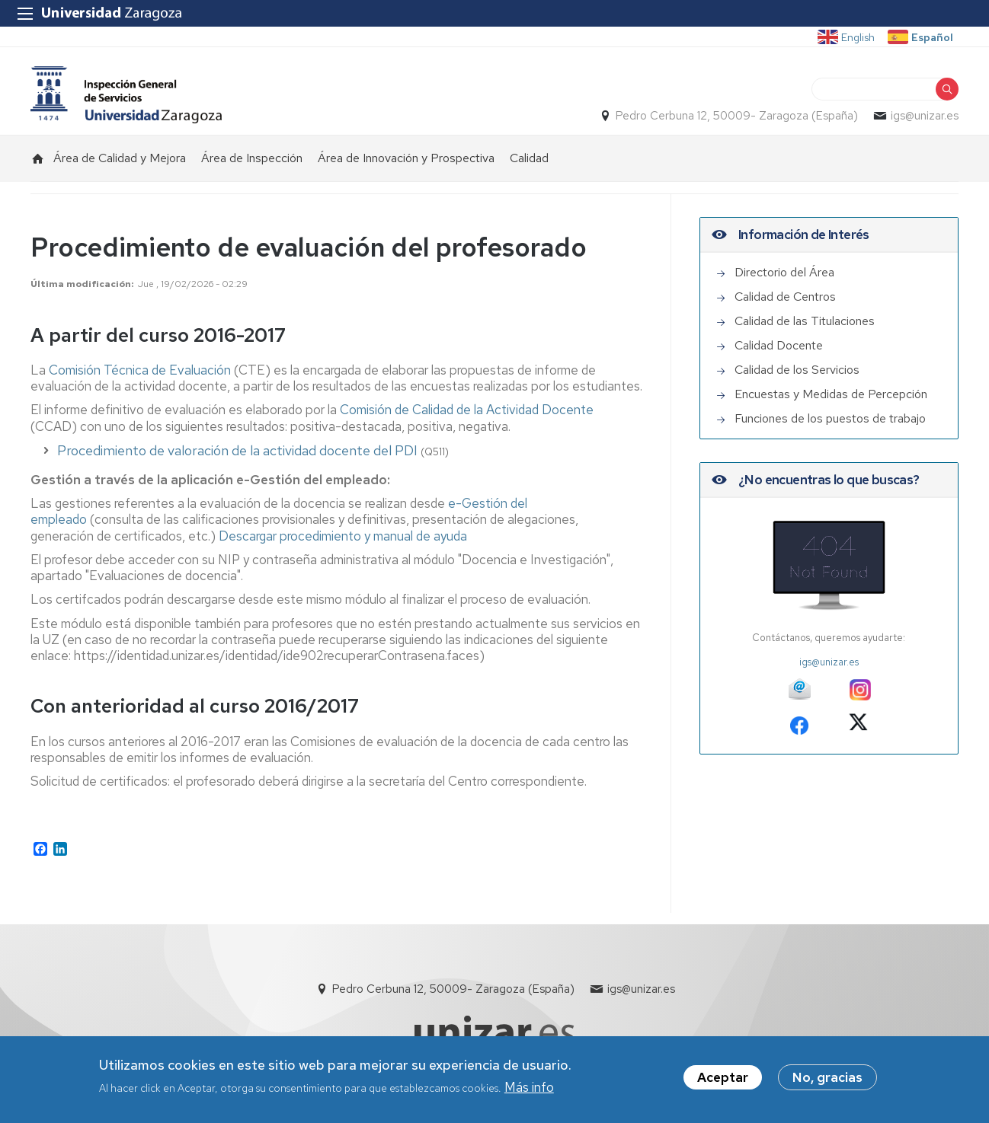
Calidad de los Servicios (797, 370)
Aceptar (722, 1078)
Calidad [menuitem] (529, 158)
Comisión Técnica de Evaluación (140, 370)
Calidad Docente (779, 345)
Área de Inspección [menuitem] (251, 158)
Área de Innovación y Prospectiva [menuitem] (406, 158)
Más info (529, 1088)
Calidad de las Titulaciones (805, 321)
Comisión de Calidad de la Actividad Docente (467, 409)
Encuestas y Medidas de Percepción (831, 394)
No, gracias (827, 1078)
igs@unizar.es (925, 115)
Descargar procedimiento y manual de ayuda (343, 536)
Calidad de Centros (785, 297)
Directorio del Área (784, 272)
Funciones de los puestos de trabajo (830, 418)
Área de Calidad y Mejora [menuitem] (119, 158)
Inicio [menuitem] (38, 158)
